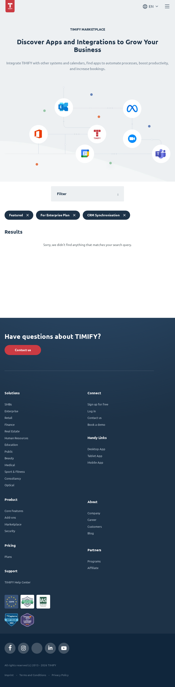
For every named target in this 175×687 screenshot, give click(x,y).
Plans (8, 556)
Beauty (9, 458)
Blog (91, 533)
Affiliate (93, 567)
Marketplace (13, 524)
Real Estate (12, 431)
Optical (9, 485)
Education (11, 444)
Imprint (9, 675)
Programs (94, 561)
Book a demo (96, 424)
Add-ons (10, 517)
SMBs (8, 404)
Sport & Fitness (15, 471)
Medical (10, 465)
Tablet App (95, 455)
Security (10, 531)
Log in (92, 411)
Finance (10, 424)
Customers (95, 526)
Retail (8, 417)
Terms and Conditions (32, 675)
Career (92, 519)
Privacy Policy (60, 675)
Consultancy (13, 478)
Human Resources (16, 438)
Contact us (23, 350)
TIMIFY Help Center (18, 582)
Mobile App (95, 462)
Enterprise (11, 411)
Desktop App (96, 449)
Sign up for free (98, 404)
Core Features (14, 510)
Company (94, 513)
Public (9, 451)
